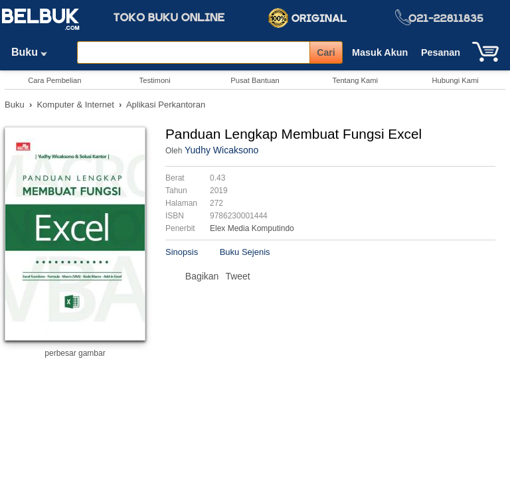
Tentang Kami (355, 80)
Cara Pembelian (54, 80)
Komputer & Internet (75, 105)
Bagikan (202, 276)
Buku (33, 52)
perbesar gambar (74, 353)
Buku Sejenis (245, 252)
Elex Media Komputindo (252, 228)
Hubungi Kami (455, 80)
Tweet (237, 276)
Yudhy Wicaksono (221, 150)
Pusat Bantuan (254, 80)
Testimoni (155, 80)
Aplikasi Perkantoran (165, 105)
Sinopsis (181, 252)
